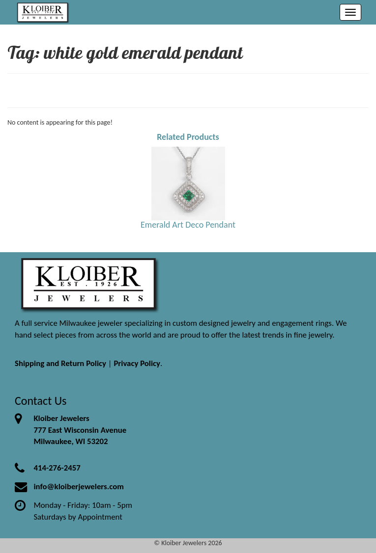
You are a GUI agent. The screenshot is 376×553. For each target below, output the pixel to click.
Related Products (188, 137)
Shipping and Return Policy (60, 363)
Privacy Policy (137, 363)
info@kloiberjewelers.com (78, 486)
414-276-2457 (56, 468)
